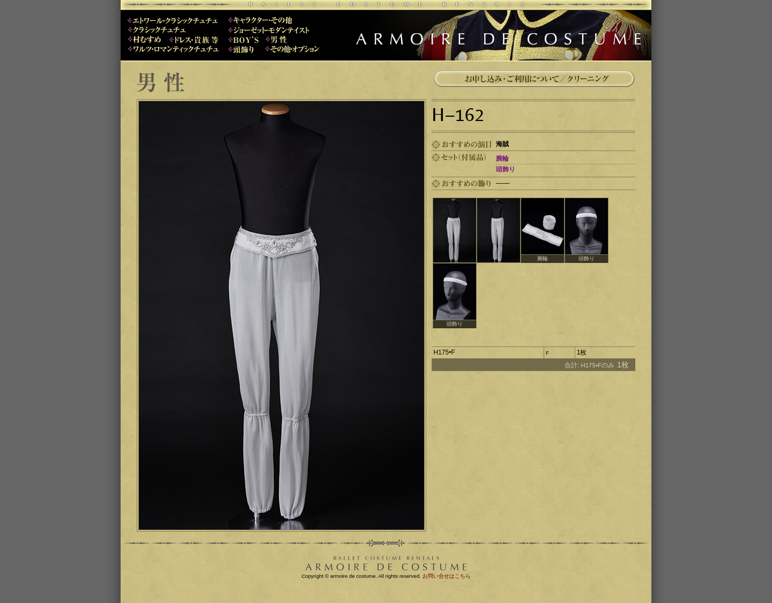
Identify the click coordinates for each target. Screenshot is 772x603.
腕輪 (502, 158)
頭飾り (505, 169)
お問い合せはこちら (446, 576)
